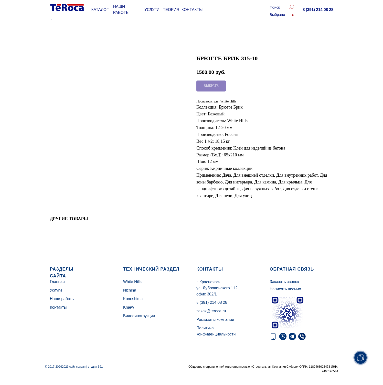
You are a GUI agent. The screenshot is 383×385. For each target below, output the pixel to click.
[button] (317, 10)
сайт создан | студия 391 (86, 366)
